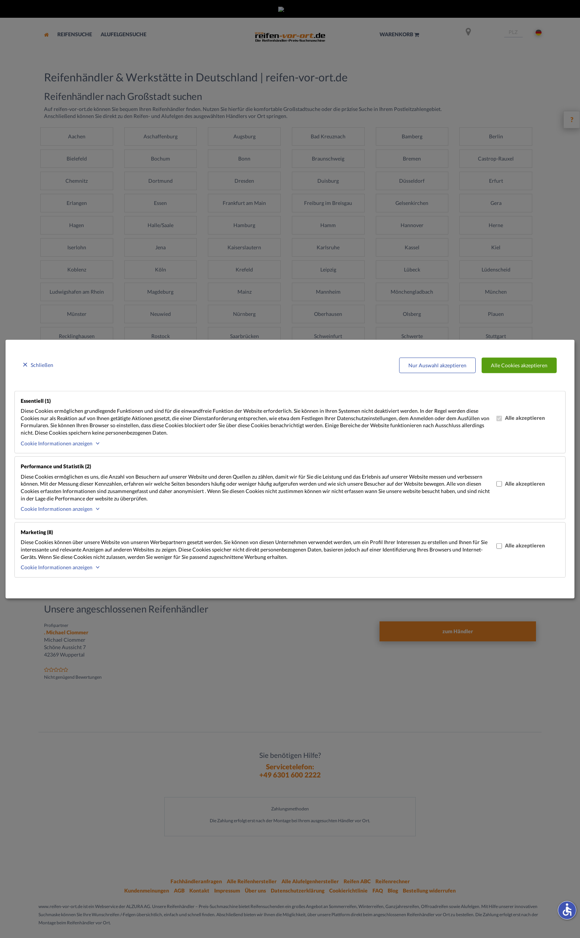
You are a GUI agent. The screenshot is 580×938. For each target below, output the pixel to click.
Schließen (42, 365)
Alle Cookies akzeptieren (519, 365)
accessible (567, 909)
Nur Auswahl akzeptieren (437, 365)
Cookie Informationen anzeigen (56, 443)
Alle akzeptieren (520, 418)
